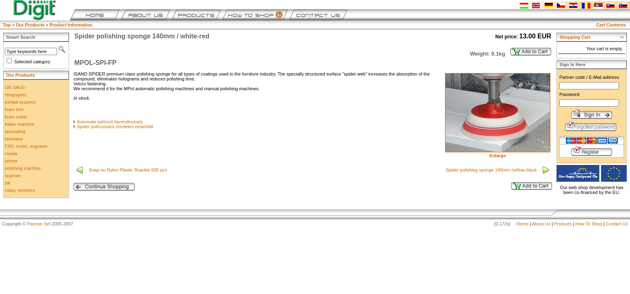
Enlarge (497, 153)
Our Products (30, 24)
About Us (541, 223)
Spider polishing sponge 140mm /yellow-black (492, 169)
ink (8, 182)
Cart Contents (611, 24)
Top (7, 24)
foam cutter (16, 116)
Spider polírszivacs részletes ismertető (115, 126)
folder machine (19, 124)
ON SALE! (15, 87)
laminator (14, 138)
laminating (15, 131)
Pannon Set (39, 223)
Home (522, 223)
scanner (13, 175)
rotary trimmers (20, 190)
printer (11, 160)
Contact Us (617, 223)
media (11, 153)
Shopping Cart (574, 37)
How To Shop (588, 223)
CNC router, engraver (26, 146)
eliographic (16, 94)
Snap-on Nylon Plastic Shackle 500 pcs (128, 169)
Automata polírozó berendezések (109, 121)
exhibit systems (20, 102)
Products (563, 223)
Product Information (70, 24)
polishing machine (23, 168)
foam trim (14, 109)
